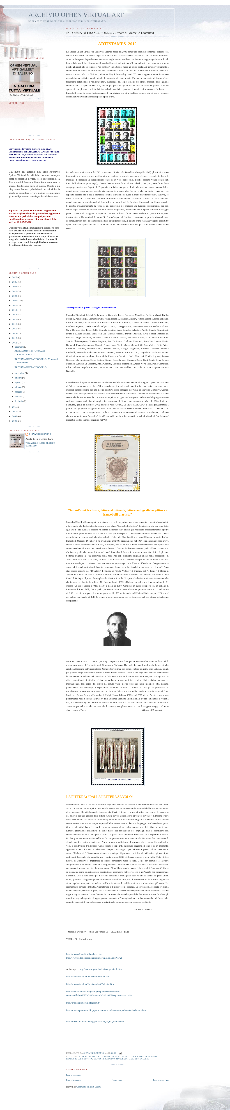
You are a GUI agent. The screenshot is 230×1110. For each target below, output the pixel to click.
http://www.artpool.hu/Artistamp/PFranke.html (88, 976)
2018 (14, 314)
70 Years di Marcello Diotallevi (98, 1056)
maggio (19, 391)
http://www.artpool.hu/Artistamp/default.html (101, 969)
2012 (14, 342)
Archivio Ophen (127, 1056)
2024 (14, 286)
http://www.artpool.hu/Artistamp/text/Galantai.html (90, 984)
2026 (14, 277)
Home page (117, 1080)
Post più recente (73, 1080)
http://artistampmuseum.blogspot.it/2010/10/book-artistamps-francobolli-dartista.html (106, 1010)
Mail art (134, 1059)
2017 (14, 319)
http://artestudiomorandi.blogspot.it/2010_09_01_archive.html (95, 1021)
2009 (14, 416)
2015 (14, 328)
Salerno (145, 1059)
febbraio (19, 401)
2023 (14, 291)
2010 (14, 411)
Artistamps (143, 1056)
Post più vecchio (161, 1080)
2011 (14, 406)
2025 (14, 282)
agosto (18, 382)
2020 (14, 305)
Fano (154, 1056)
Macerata (121, 1059)
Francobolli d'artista (79, 1059)
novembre (20, 373)
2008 (14, 421)
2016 (14, 324)
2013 (14, 338)
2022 (14, 296)
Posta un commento (73, 1075)
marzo (18, 396)
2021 (14, 300)
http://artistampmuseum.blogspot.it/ (83, 1002)
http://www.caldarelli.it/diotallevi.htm (84, 954)
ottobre (18, 377)
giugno (18, 387)
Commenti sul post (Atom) (89, 1086)
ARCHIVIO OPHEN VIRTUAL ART (76, 14)
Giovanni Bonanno (104, 1059)
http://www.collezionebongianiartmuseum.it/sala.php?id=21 (94, 957)
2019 (14, 310)
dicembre (19, 346)
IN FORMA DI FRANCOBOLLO (30, 367)
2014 (14, 333)
